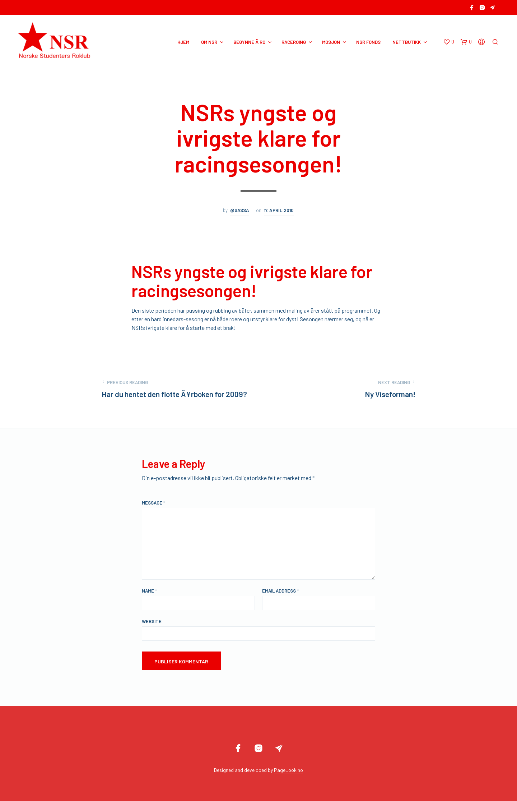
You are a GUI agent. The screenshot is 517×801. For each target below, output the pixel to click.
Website (152, 621)
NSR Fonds (368, 42)
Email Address (280, 591)
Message (153, 503)
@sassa (239, 210)
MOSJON (331, 42)
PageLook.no (288, 770)
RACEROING (293, 42)
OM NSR (209, 42)
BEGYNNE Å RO (249, 42)
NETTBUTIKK (406, 42)
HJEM (183, 42)
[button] (448, 42)
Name (149, 591)
